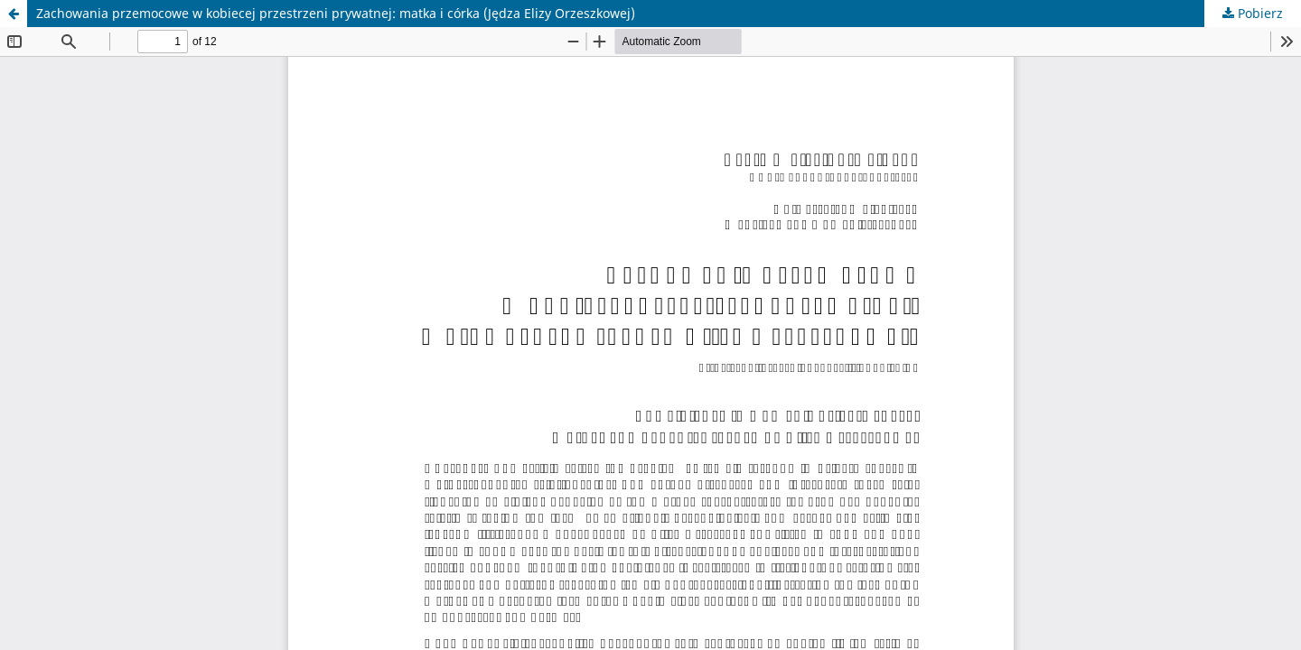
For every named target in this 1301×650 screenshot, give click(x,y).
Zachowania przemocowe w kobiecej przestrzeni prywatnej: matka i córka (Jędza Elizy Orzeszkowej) (335, 13)
